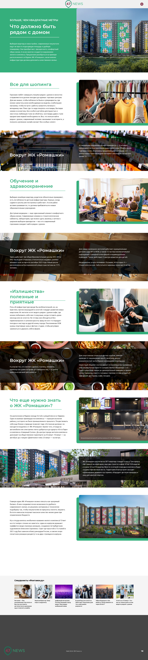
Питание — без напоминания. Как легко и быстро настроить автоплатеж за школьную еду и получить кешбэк (23, 604)
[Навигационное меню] (5, 4)
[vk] (141, 5)
